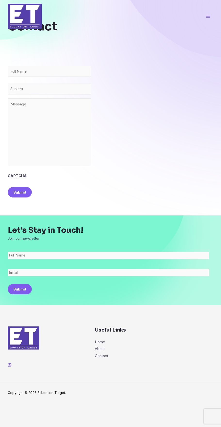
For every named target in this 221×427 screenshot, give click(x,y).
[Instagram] (10, 375)
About (100, 359)
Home (100, 352)
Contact (101, 365)
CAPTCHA (17, 185)
